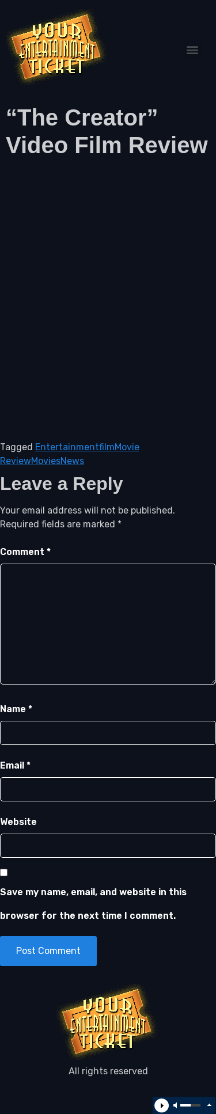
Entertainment (67, 447)
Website (18, 821)
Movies (45, 460)
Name (16, 709)
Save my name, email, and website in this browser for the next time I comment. (93, 904)
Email (15, 765)
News (72, 460)
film (107, 447)
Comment (25, 551)
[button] (192, 49)
